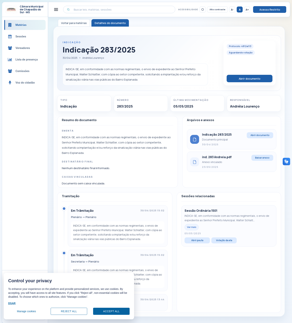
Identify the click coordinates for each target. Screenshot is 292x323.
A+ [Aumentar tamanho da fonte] (247, 9)
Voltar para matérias (74, 23)
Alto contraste (217, 9)
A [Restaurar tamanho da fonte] (240, 9)
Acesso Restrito (269, 9)
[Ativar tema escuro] (203, 9)
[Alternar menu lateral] (56, 9)
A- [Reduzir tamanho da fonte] (232, 9)
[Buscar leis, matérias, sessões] (119, 9)
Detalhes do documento (110, 23)
